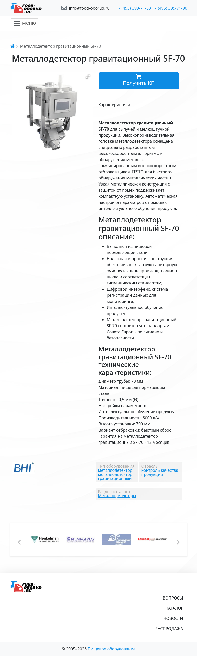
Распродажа (169, 628)
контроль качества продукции (159, 472)
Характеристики (114, 104)
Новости (173, 618)
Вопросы (173, 598)
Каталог (174, 608)
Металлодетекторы (117, 495)
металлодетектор (115, 470)
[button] (88, 77)
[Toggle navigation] (25, 23)
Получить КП (139, 80)
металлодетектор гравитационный (115, 476)
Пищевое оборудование (111, 649)
